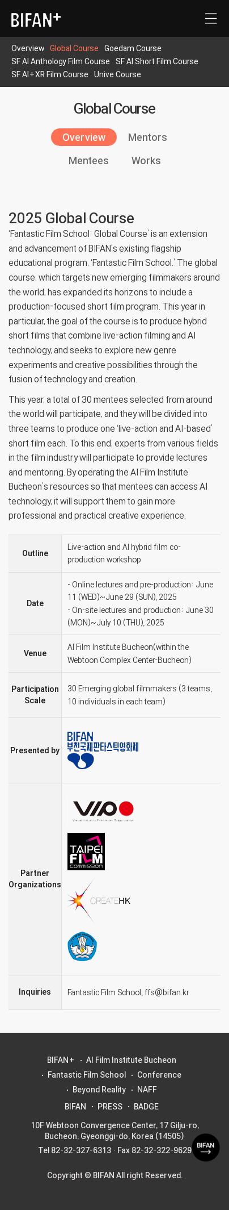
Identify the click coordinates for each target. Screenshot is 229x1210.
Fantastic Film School (87, 1074)
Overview (27, 48)
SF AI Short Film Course (157, 61)
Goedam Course (133, 48)
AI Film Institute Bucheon (131, 1060)
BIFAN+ (61, 1060)
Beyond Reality (99, 1089)
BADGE (146, 1106)
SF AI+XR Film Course (49, 74)
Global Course (74, 48)
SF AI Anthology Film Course (60, 61)
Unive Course (117, 74)
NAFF (147, 1089)
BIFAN (75, 1106)
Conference (159, 1074)
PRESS (109, 1106)
